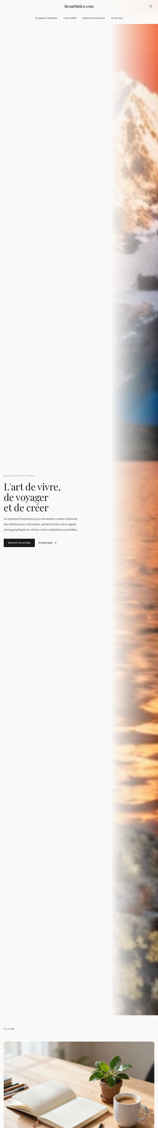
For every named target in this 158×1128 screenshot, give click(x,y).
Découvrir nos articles (19, 542)
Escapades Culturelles (46, 18)
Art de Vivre (117, 18)
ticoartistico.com (79, 6)
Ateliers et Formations (93, 18)
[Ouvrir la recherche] (151, 6)
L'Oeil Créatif (70, 18)
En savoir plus (48, 542)
